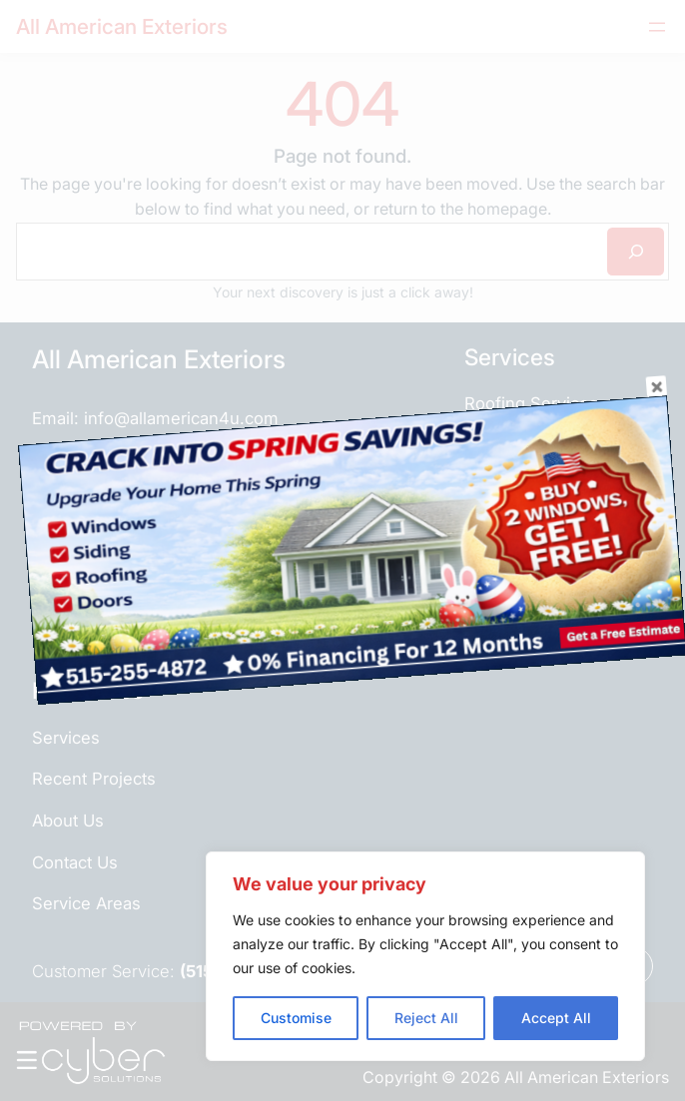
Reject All (426, 1017)
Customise (296, 1017)
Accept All (556, 1017)
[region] (425, 956)
